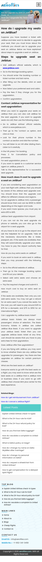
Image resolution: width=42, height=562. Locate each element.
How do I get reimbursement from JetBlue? (20, 397)
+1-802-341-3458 (20, 543)
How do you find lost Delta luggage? (19, 499)
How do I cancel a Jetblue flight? (15, 401)
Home (3, 15)
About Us (8, 518)
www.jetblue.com (11, 68)
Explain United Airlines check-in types (20, 488)
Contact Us (8, 529)
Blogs (6, 522)
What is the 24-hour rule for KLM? (18, 492)
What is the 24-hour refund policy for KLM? (22, 495)
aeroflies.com (25, 551)
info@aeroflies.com (19, 539)
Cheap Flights (10, 525)
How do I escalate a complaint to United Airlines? (21, 503)
